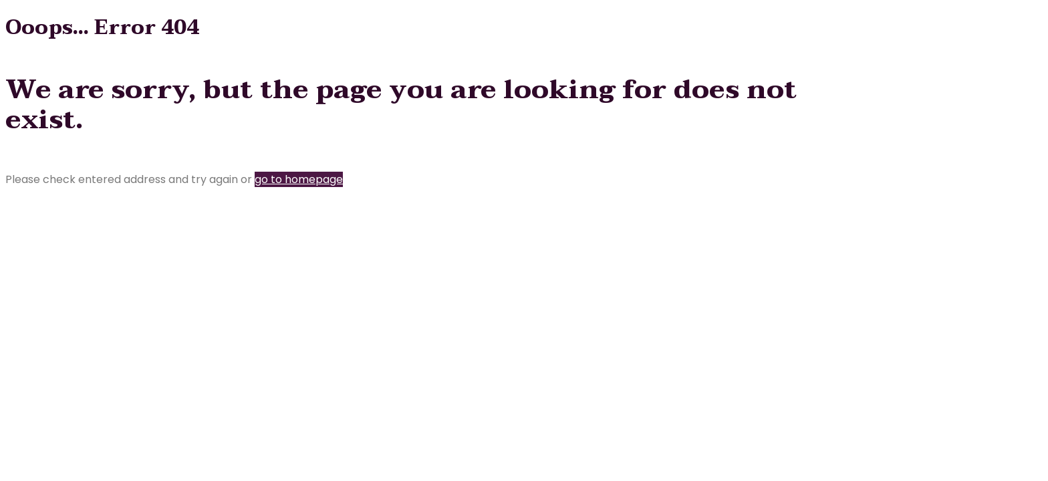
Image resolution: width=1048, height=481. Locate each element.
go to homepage (299, 179)
